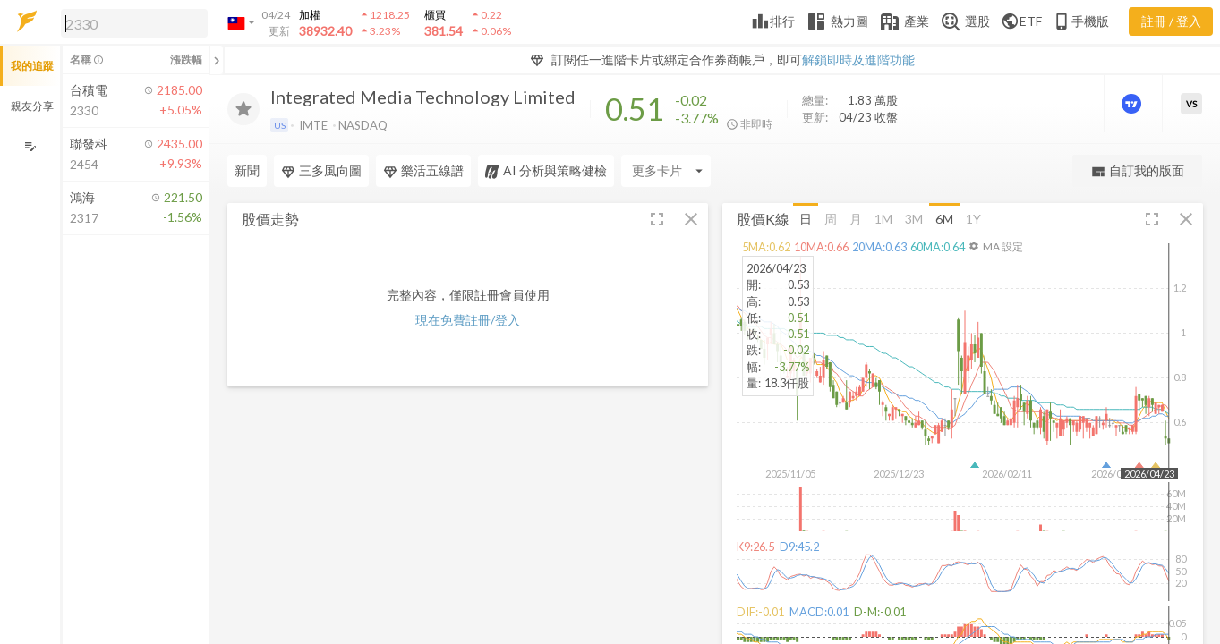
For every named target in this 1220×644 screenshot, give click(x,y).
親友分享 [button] (32, 106)
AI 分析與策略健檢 (546, 171)
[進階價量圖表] (1133, 103)
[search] (134, 23)
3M (914, 217)
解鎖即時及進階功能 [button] (858, 59)
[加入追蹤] (243, 109)
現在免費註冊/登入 (467, 319)
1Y (973, 217)
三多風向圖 (321, 171)
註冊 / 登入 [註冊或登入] (1171, 21)
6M (944, 217)
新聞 (247, 170)
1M (883, 217)
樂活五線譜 (423, 171)
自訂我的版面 (1137, 171)
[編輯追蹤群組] (30, 146)
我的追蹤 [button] (32, 65)
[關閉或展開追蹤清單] (216, 60)
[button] (131, 22)
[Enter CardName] (666, 171)
